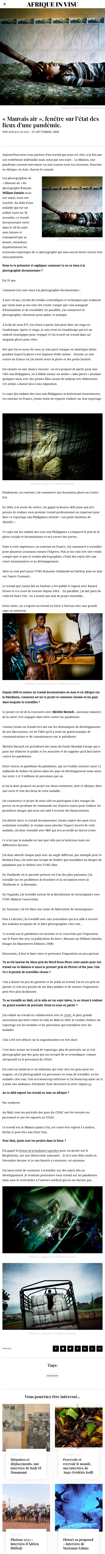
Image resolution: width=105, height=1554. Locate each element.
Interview (52, 1376)
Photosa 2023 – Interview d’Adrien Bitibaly (25, 1543)
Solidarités (63, 571)
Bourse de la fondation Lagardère (41, 1150)
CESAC (68, 1015)
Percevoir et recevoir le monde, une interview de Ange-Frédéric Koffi (78, 1465)
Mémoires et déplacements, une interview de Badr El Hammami (26, 1465)
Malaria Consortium (24, 899)
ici (90, 1084)
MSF (48, 830)
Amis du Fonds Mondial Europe (71, 746)
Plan (54, 865)
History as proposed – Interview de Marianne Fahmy (78, 1543)
